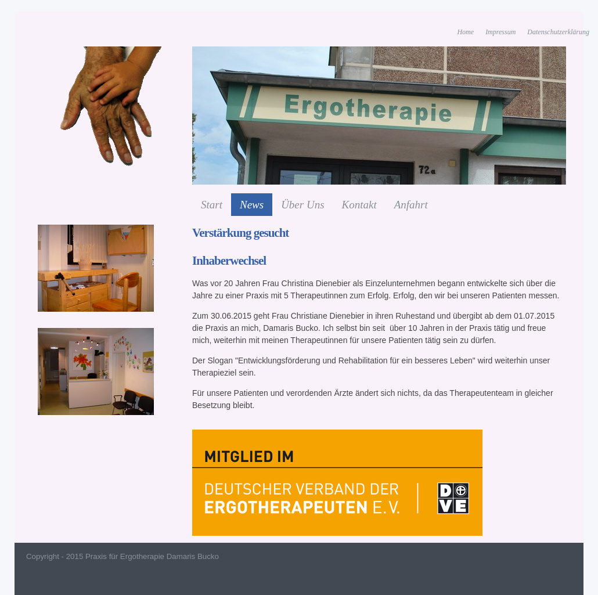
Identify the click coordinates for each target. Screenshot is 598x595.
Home (465, 32)
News (252, 205)
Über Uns (302, 205)
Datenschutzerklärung (558, 32)
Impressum (500, 32)
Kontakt (359, 205)
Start (211, 205)
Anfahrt (411, 205)
